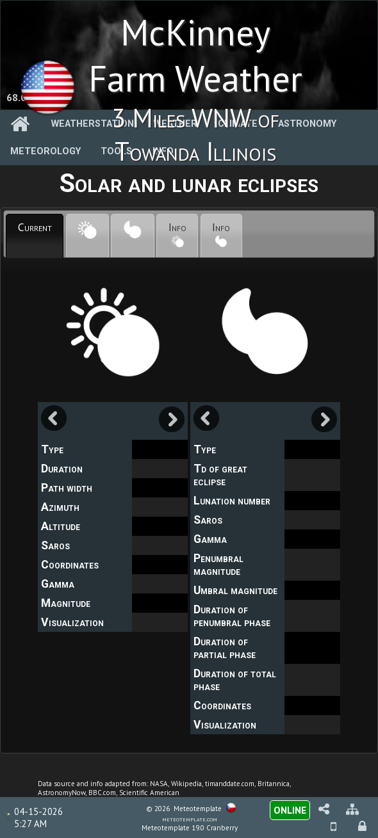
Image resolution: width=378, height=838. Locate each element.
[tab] (34, 236)
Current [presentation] (35, 227)
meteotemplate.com (189, 818)
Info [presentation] (177, 234)
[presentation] (87, 236)
